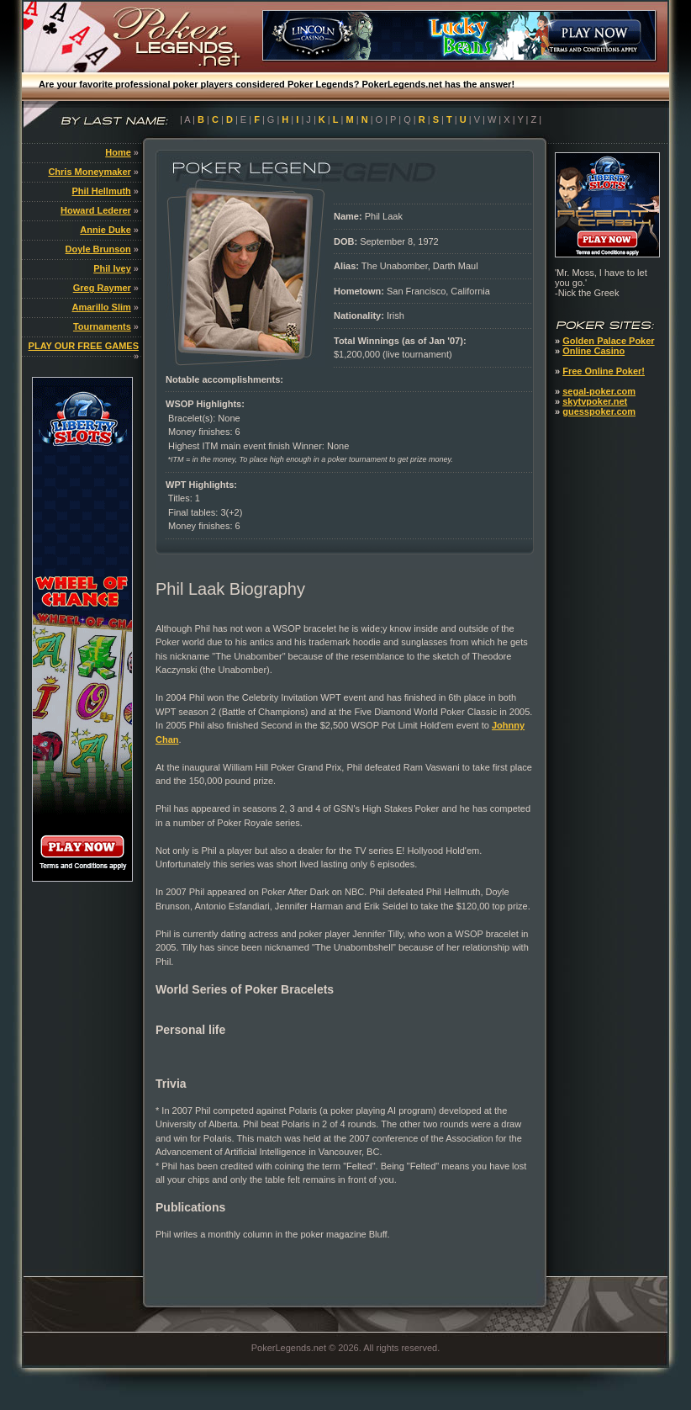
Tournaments (102, 326)
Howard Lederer (96, 210)
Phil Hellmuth (101, 191)
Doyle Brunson (98, 249)
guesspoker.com (599, 411)
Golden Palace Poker (608, 341)
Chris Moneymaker (89, 172)
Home (118, 152)
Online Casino (593, 351)
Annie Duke (105, 230)
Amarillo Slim (101, 307)
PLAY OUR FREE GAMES (84, 346)
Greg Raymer (102, 288)
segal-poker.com (599, 391)
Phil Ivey (112, 268)
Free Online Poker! (603, 371)
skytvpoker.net (594, 401)
